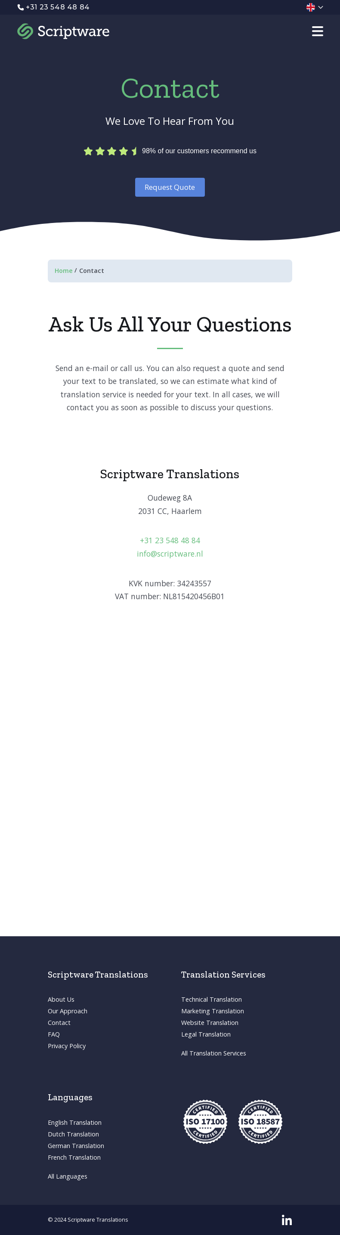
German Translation (76, 1145)
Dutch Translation (73, 1134)
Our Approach (67, 1011)
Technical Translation (211, 999)
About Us (61, 999)
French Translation (74, 1157)
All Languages (67, 1176)
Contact (59, 1022)
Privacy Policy (67, 1045)
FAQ (54, 1034)
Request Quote (170, 187)
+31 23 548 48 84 (170, 540)
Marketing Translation (212, 1011)
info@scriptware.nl (170, 553)
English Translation (75, 1122)
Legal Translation (206, 1034)
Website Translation (209, 1022)
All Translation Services (213, 1053)
